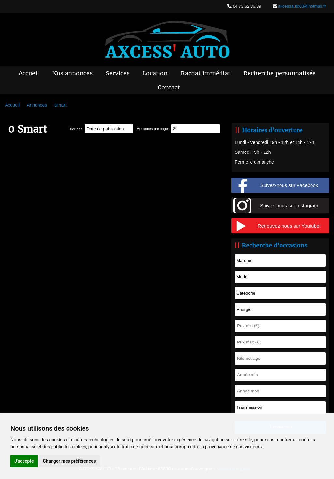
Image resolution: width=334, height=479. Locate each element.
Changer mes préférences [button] (69, 461)
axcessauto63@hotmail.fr (301, 6)
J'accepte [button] (24, 461)
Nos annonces (72, 73)
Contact (169, 87)
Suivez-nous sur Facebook (289, 185)
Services (117, 73)
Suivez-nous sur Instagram (289, 205)
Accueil (29, 73)
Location (155, 73)
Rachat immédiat (205, 73)
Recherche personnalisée (279, 73)
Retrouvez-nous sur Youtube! (289, 226)
